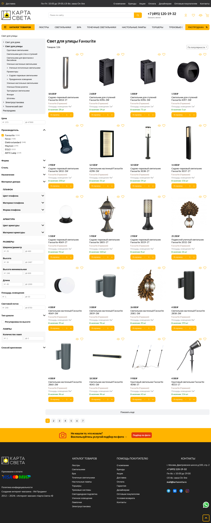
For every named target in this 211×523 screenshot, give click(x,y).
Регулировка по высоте (15, 321)
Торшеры (157, 27)
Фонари (10, 94)
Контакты (205, 3)
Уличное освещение (82, 498)
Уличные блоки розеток (17, 87)
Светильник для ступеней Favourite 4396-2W (102, 98)
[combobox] (197, 47)
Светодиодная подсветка (84, 494)
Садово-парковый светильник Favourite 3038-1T (145, 169)
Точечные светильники (101, 27)
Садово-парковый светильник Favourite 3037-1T (186, 169)
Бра (79, 27)
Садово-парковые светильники (23, 75)
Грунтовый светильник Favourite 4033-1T (187, 383)
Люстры (44, 27)
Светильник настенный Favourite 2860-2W (65, 383)
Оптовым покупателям (185, 3)
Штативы (11, 98)
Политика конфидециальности (17, 487)
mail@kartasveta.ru (177, 482)
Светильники (63, 27)
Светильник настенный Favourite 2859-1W (106, 312)
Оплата (152, 3)
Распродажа (196, 27)
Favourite (57, 103)
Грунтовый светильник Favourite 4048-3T (146, 383)
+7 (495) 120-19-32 (162, 14)
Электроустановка (14, 102)
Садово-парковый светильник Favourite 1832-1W (63, 169)
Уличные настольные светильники (22, 83)
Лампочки (77, 502)
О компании (120, 3)
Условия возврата (126, 498)
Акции (142, 3)
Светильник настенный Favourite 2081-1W (147, 312)
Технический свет (14, 106)
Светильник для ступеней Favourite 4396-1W (143, 98)
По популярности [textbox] (196, 47)
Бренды (132, 3)
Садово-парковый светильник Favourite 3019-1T (145, 241)
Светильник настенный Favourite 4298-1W (106, 169)
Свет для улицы (9, 35)
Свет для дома (12, 42)
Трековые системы (181, 27)
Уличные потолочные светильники (24, 68)
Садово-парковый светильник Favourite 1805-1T (104, 241)
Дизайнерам (165, 3)
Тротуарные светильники (18, 90)
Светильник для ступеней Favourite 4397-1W (184, 98)
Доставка (10, 3)
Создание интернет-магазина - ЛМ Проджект (24, 491)
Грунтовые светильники (17, 50)
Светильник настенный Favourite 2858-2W (188, 312)
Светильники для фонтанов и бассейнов (20, 59)
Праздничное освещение (20, 79)
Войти (185, 15)
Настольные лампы (134, 27)
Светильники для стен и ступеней (22, 54)
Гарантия (121, 485)
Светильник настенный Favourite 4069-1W (65, 312)
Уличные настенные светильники (22, 64)
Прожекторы (12, 71)
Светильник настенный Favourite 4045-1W (106, 383)
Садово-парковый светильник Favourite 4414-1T (63, 98)
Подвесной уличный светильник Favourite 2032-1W (187, 241)
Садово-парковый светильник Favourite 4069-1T (63, 241)
